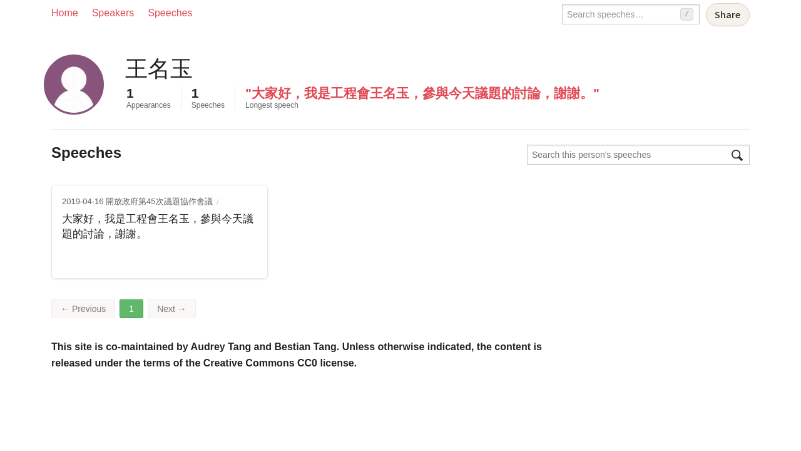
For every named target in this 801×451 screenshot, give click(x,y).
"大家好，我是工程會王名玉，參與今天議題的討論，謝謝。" (422, 93)
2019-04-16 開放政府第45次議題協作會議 (137, 201)
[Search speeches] (631, 14)
